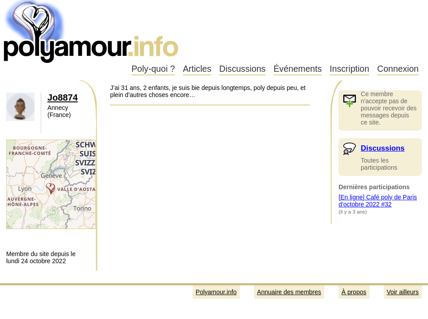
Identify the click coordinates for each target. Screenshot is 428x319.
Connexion (398, 69)
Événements (297, 69)
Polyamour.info (92, 31)
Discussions (242, 69)
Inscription (349, 69)
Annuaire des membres (289, 292)
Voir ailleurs (403, 292)
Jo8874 (62, 97)
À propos (354, 292)
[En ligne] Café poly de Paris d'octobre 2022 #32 (378, 201)
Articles (197, 69)
